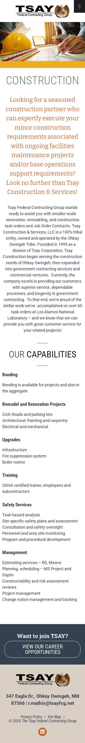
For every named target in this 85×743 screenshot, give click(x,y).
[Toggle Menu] (79, 6)
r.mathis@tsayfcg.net (51, 703)
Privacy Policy (31, 716)
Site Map (54, 716)
